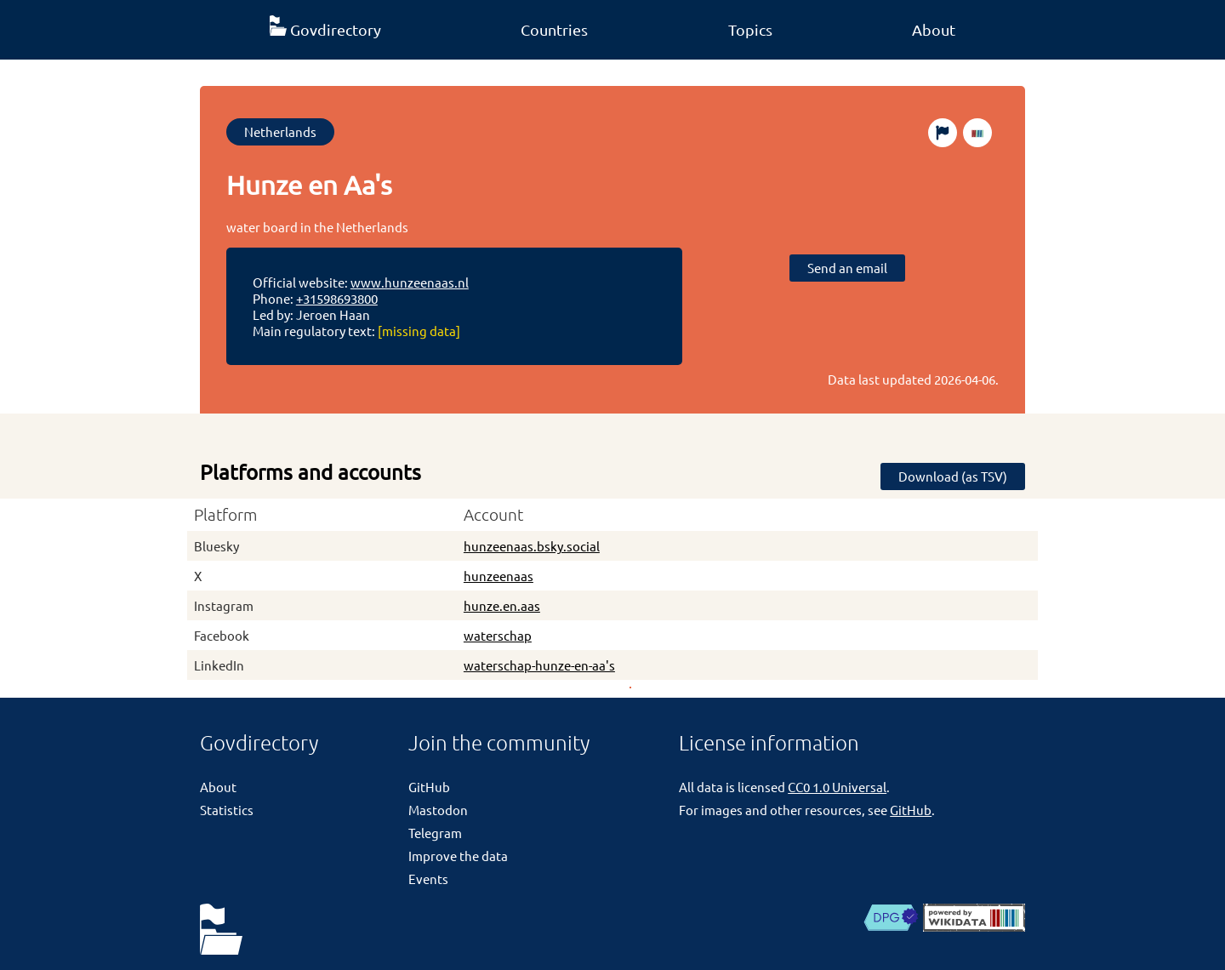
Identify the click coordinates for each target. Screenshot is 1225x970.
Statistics (227, 810)
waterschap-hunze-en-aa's (539, 665)
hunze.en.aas (502, 605)
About (933, 29)
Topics (750, 29)
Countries (554, 29)
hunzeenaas (498, 576)
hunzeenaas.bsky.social (532, 546)
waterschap (498, 635)
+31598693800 (337, 298)
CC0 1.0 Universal (837, 787)
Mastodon (438, 810)
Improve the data (458, 855)
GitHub (429, 787)
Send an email (847, 268)
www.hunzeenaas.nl (409, 282)
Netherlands (280, 131)
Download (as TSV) (952, 476)
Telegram (435, 832)
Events (428, 878)
